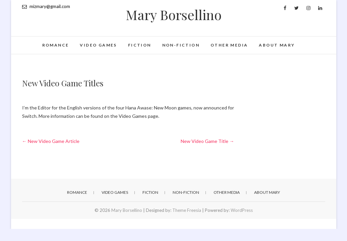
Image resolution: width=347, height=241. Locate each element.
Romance (55, 45)
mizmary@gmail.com (46, 6)
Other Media (229, 45)
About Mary (277, 45)
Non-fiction (180, 45)
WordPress (242, 210)
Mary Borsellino (174, 15)
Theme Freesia (186, 210)
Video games (98, 45)
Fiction (139, 45)
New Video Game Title (207, 141)
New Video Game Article (50, 141)
